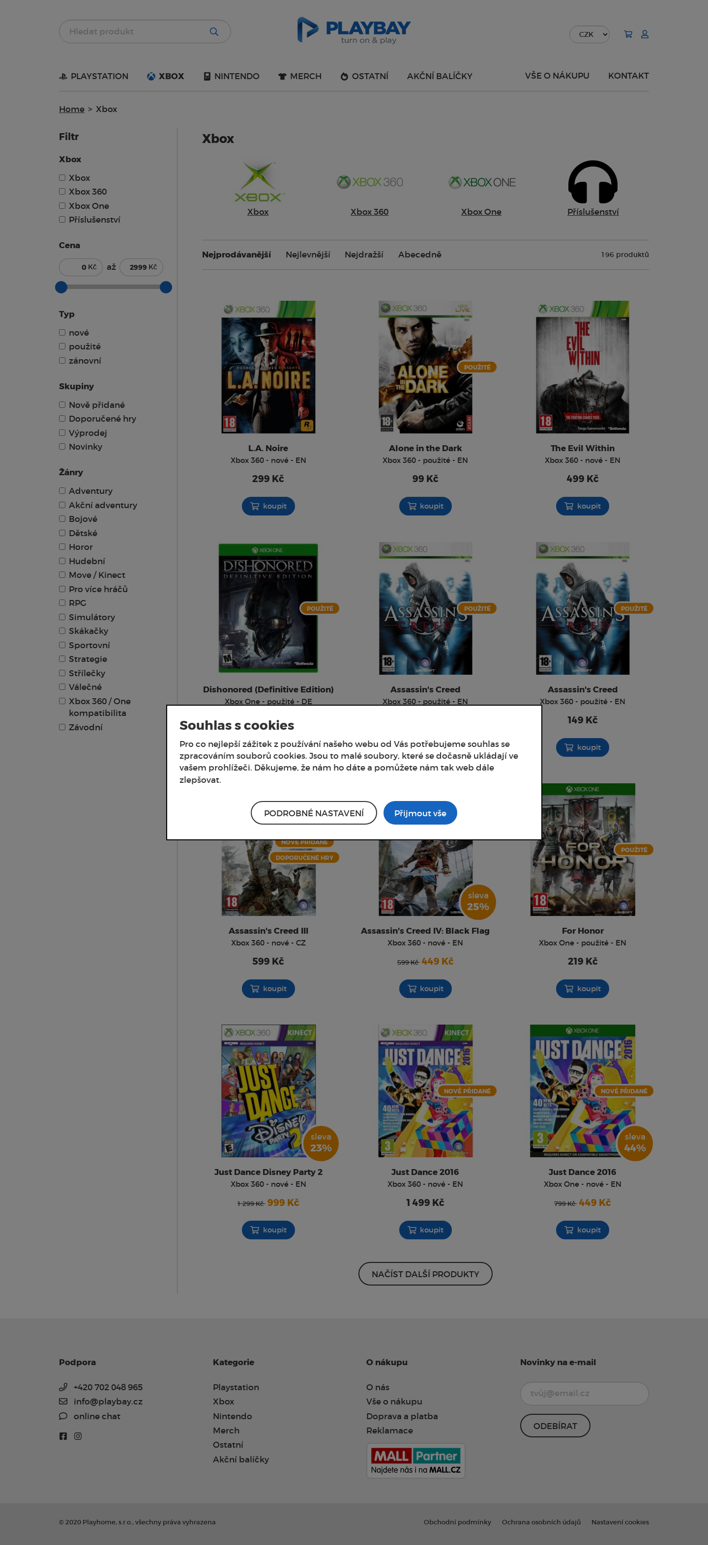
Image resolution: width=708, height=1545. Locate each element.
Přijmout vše (420, 813)
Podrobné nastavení (314, 813)
